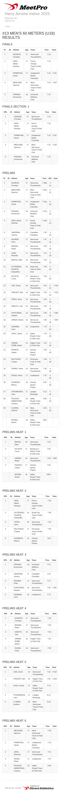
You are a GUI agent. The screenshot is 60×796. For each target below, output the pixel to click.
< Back (7, 26)
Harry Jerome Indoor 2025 (27, 13)
